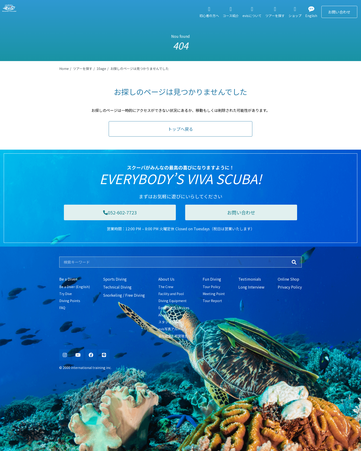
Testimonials (249, 279)
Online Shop (288, 279)
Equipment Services (173, 308)
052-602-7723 (120, 212)
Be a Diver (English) (74, 287)
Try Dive (65, 294)
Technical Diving (117, 287)
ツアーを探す (82, 68)
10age (101, 68)
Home (64, 68)
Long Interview (251, 287)
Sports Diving (115, 279)
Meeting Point (214, 294)
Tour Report (212, 301)
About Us (166, 279)
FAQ (62, 308)
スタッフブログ (169, 322)
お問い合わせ (339, 12)
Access (163, 315)
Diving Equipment (172, 301)
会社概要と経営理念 (173, 336)
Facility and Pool (171, 294)
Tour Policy (211, 287)
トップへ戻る (180, 129)
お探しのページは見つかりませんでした (139, 68)
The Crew (165, 287)
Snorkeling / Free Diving (124, 295)
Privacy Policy (290, 287)
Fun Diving (212, 279)
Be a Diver (68, 279)
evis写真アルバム (171, 329)
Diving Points (69, 301)
